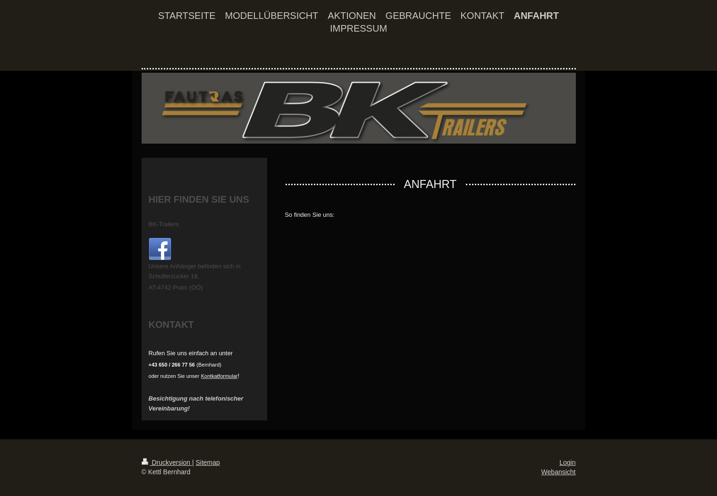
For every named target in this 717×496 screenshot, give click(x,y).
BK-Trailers (164, 224)
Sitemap (208, 462)
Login (567, 462)
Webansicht (558, 472)
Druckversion (167, 462)
